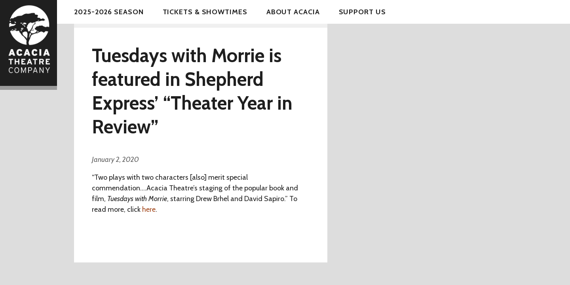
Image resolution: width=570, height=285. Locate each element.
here (149, 209)
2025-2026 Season (108, 12)
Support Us (362, 12)
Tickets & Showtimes (205, 12)
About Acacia (293, 12)
